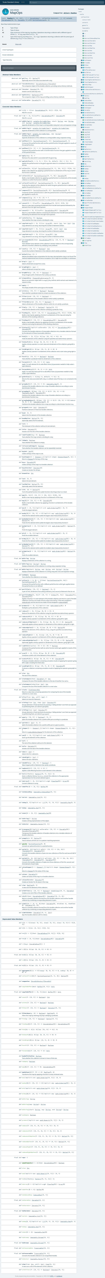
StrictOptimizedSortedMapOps (93, 233)
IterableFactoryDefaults (92, 115)
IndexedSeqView (89, 105)
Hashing (86, 98)
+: (85, 33)
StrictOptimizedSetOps (91, 231)
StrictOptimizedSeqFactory (93, 226)
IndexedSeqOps (88, 103)
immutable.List (34, 797)
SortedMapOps (88, 190)
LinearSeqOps (88, 142)
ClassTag (54, 781)
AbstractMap (88, 45)
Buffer (43, 786)
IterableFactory (89, 112)
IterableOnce (88, 117)
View (85, 243)
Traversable (38, 1248)
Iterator (87, 127)
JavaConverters (89, 129)
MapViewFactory (89, 159)
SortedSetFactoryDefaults (92, 198)
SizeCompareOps (34, 690)
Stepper (86, 205)
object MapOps (70, 13)
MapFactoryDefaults (90, 151)
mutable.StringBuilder (41, 121)
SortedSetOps (88, 200)
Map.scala (18, 44)
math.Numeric (55, 605)
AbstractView (88, 58)
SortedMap (87, 183)
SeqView (86, 173)
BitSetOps (87, 67)
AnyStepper (87, 60)
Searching (87, 161)
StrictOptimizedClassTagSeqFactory (92, 216)
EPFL (52, 1276)
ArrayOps (87, 62)
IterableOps (88, 125)
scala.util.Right (63, 602)
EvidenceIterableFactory (92, 89)
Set (85, 176)
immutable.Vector (36, 824)
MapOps (86, 154)
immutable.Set (43, 813)
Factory (86, 95)
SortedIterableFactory (91, 181)
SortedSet (87, 195)
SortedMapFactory (90, 185)
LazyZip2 (87, 132)
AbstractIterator (90, 43)
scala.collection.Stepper (35, 732)
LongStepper (88, 144)
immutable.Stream (36, 1237)
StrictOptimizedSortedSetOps (93, 235)
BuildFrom (87, 72)
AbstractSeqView (89, 53)
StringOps (87, 238)
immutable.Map (51, 384)
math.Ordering (52, 508)
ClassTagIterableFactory (92, 80)
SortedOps (87, 193)
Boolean (39, 218)
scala (11, 10)
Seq (85, 164)
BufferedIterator (90, 70)
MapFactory (87, 149)
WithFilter (87, 245)
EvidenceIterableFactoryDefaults (92, 93)
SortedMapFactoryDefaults (92, 188)
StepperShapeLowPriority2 (92, 212)
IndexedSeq (87, 100)
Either (53, 595)
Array (48, 223)
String (60, 121)
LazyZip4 (87, 137)
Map (85, 147)
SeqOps (86, 171)
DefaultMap (87, 84)
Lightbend (59, 1276)
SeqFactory (87, 166)
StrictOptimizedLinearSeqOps (93, 221)
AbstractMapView (89, 48)
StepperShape (88, 207)
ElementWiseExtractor (41, 278)
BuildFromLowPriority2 (91, 77)
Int (60, 223)
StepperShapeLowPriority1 (92, 210)
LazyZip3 (87, 134)
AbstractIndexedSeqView (92, 38)
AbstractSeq (88, 50)
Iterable (87, 110)
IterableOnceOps (89, 122)
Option (35, 78)
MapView (86, 156)
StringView (87, 240)
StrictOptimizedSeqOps (91, 228)
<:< (43, 802)
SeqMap (86, 168)
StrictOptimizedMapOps (91, 223)
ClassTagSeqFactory (90, 82)
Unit (48, 362)
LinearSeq (87, 139)
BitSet (86, 65)
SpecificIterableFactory (92, 203)
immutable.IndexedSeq (41, 792)
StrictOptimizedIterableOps (93, 218)
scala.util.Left (26, 602)
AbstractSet (88, 55)
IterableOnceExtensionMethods (94, 120)
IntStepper (87, 108)
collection (16, 10)
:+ (85, 36)
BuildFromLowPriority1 (91, 75)
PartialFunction (38, 20)
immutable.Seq (33, 808)
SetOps (86, 178)
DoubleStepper (88, 87)
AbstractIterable (90, 41)
